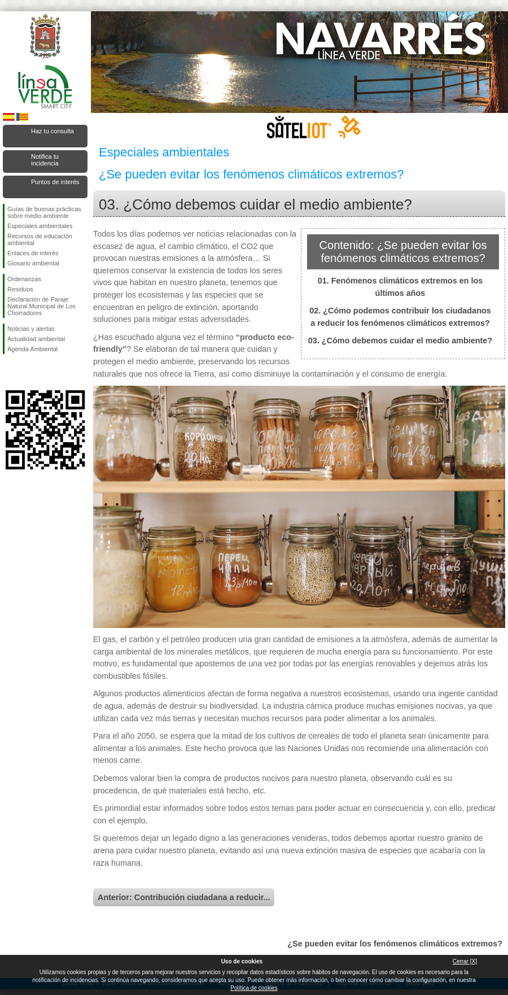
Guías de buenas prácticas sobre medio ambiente (44, 212)
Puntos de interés (55, 181)
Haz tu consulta (52, 131)
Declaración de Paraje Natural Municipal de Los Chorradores (41, 306)
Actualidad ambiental (36, 338)
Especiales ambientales (40, 225)
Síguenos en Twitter (28, 372)
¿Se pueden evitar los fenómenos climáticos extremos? (394, 943)
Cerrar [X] (465, 961)
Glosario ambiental (33, 263)
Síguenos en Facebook (9, 372)
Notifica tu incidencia (45, 160)
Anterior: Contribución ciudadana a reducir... (184, 897)
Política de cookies (253, 988)
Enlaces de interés (33, 253)
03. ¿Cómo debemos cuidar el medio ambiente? (400, 340)
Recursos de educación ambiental (39, 239)
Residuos (20, 289)
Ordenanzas (24, 279)
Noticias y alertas (31, 328)
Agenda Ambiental (32, 349)
